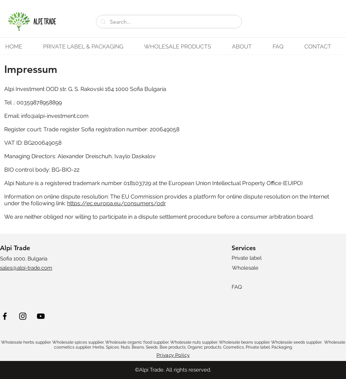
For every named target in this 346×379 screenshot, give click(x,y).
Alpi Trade (15, 248)
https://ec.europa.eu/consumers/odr (116, 203)
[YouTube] (41, 316)
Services (244, 248)
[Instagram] (23, 316)
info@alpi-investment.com (55, 116)
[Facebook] (5, 316)
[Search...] (168, 22)
